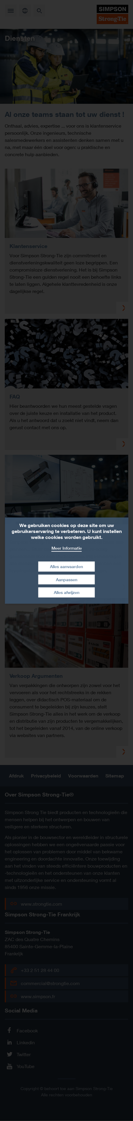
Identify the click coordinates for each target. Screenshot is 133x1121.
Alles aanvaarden (66, 566)
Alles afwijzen (66, 592)
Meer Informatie (66, 547)
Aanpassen (66, 579)
